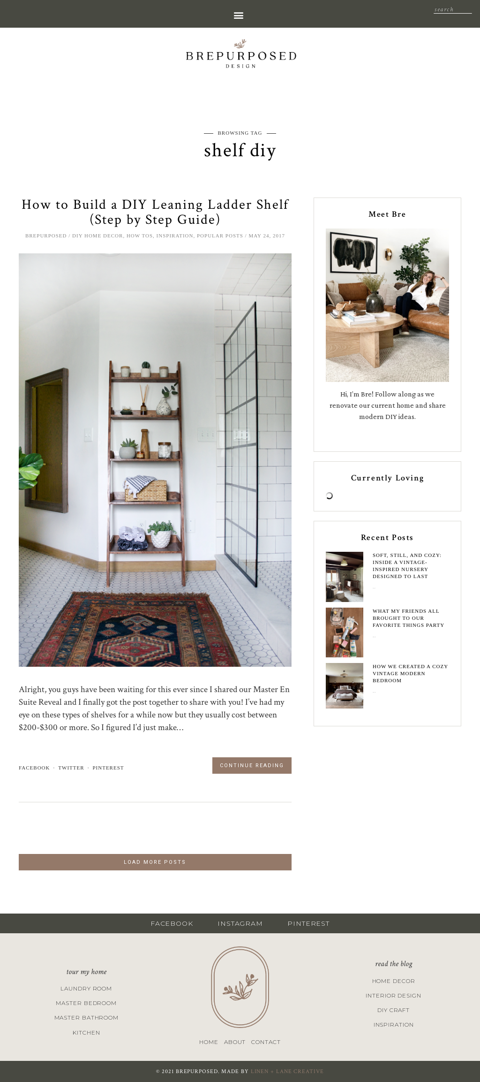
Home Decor (393, 980)
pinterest (108, 767)
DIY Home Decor (97, 235)
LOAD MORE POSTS (155, 862)
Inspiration (175, 235)
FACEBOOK (171, 923)
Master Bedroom (86, 1002)
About (235, 1041)
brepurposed (46, 235)
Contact (265, 1041)
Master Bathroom (86, 1017)
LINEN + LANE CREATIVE (287, 1071)
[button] (238, 15)
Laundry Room (86, 988)
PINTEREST (308, 923)
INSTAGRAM (240, 923)
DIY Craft (393, 1009)
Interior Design (393, 995)
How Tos (140, 235)
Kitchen (86, 1032)
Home (208, 1041)
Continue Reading (252, 765)
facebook (34, 767)
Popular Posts (220, 235)
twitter (71, 767)
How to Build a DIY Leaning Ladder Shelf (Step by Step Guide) (155, 212)
